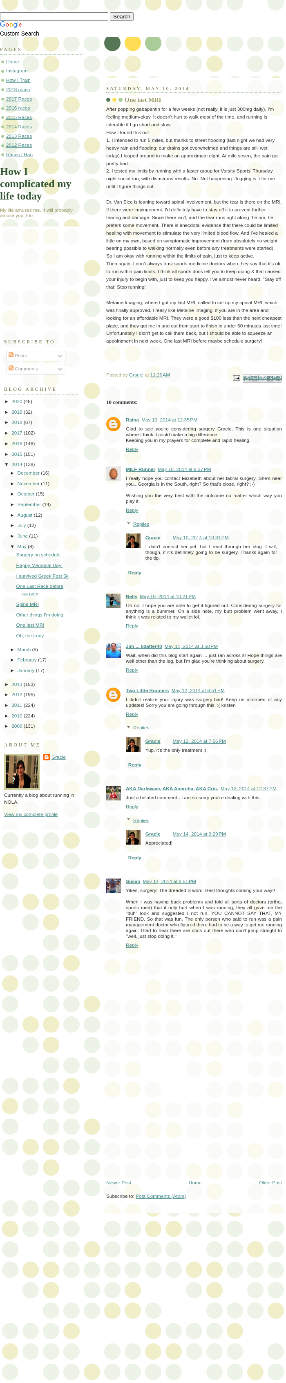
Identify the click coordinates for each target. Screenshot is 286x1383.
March (24, 649)
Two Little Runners (147, 690)
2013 (17, 684)
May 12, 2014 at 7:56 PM (199, 741)
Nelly (131, 596)
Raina (132, 420)
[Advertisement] (45, 286)
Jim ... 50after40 (144, 646)
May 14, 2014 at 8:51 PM (169, 881)
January (26, 670)
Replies (141, 524)
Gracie (153, 537)
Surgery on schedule (38, 555)
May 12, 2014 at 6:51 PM (197, 690)
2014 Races (19, 127)
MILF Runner (140, 469)
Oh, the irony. (30, 636)
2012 (17, 694)
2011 (17, 705)
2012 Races (19, 145)
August (25, 515)
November (29, 483)
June (23, 536)
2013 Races (19, 136)
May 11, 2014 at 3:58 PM (191, 646)
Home (195, 1183)
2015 (17, 454)
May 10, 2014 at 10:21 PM (168, 596)
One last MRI (30, 625)
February (27, 660)
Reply (132, 449)
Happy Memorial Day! (39, 565)
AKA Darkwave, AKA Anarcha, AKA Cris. (172, 788)
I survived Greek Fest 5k (42, 576)
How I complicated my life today (36, 184)
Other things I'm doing (39, 615)
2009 (17, 726)
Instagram (17, 71)
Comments (23, 369)
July (22, 525)
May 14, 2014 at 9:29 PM (199, 834)
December (29, 473)
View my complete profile (31, 814)
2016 (17, 443)
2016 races (18, 108)
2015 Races (19, 117)
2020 (17, 401)
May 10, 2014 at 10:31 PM (201, 537)
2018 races (18, 89)
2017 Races (19, 99)
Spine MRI (27, 604)
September (29, 504)
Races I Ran (19, 154)
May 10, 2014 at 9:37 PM (184, 469)
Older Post (270, 1183)
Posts (18, 356)
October (26, 494)
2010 (17, 716)
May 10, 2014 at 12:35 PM (169, 420)
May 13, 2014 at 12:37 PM (249, 788)
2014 (17, 464)
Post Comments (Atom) (161, 1196)
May (22, 546)
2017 (17, 433)
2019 (17, 412)
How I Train (18, 80)
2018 (17, 422)
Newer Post (118, 1183)
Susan (133, 881)
